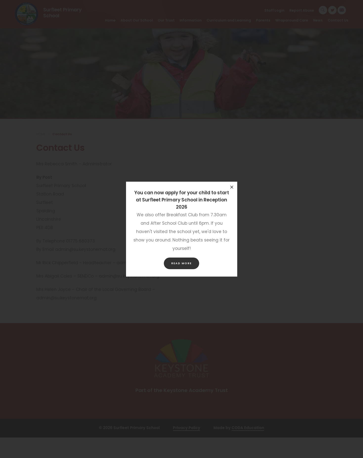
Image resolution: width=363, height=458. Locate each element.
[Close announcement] (231, 187)
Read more (181, 263)
